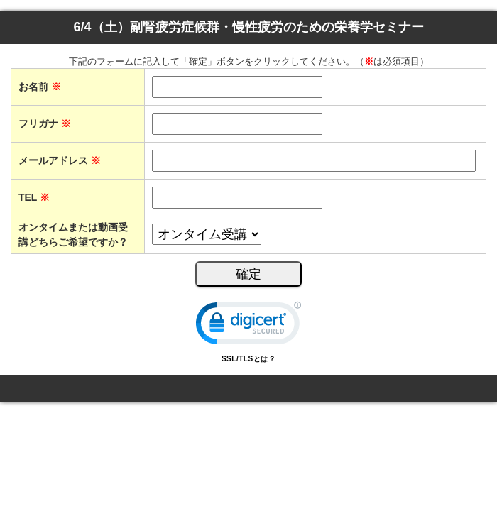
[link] (248, 326)
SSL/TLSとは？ (248, 359)
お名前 (39, 86)
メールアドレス (59, 160)
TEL (34, 197)
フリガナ (44, 123)
